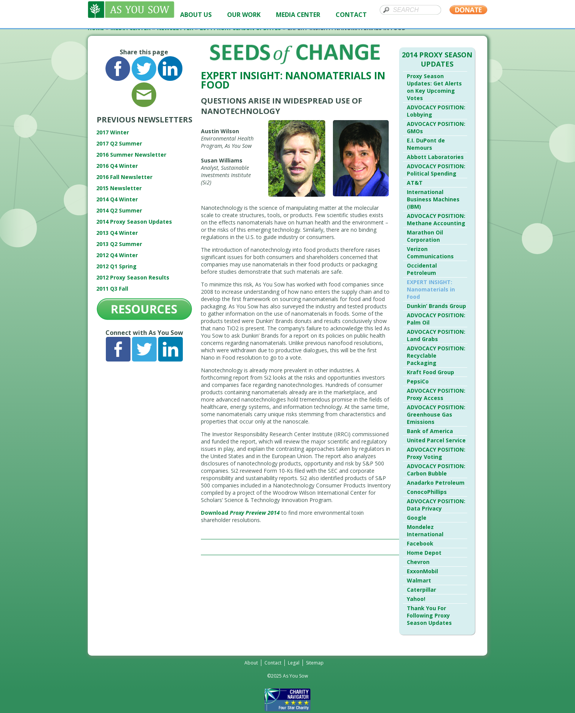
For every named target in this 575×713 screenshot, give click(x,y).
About (251, 662)
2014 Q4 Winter (117, 199)
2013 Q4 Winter (117, 232)
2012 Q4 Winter (117, 255)
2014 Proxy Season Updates (134, 221)
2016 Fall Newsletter (124, 177)
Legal (293, 662)
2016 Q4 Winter (117, 165)
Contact (272, 662)
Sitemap (315, 662)
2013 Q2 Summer (119, 244)
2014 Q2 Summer (119, 210)
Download (240, 512)
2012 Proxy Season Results (132, 277)
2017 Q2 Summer (119, 143)
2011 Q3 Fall (112, 288)
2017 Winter (112, 132)
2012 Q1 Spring (116, 266)
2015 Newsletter (119, 188)
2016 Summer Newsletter (131, 154)
